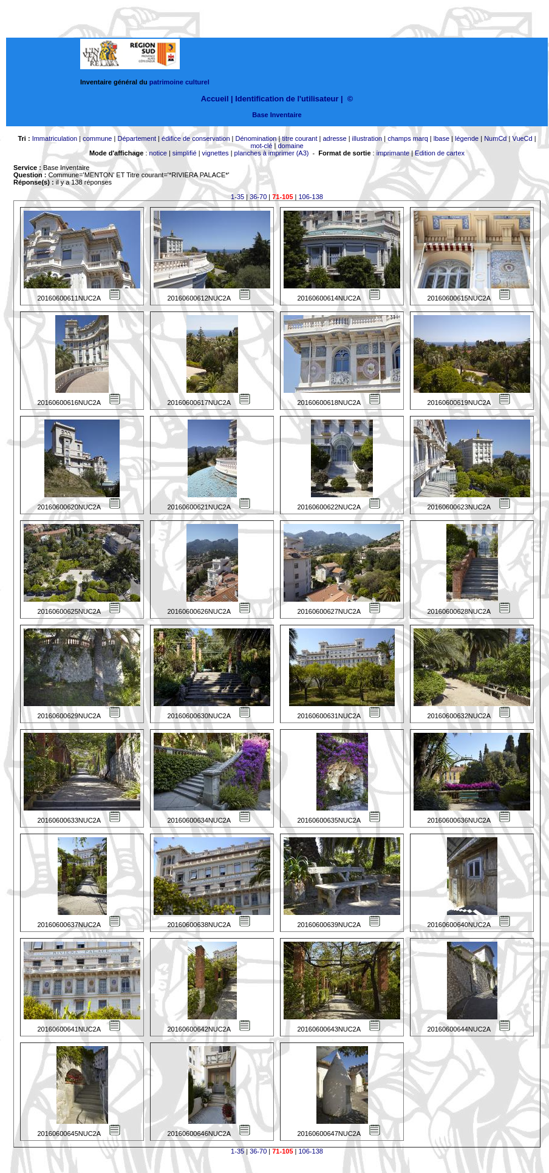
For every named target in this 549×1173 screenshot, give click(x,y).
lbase (441, 138)
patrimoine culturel (179, 82)
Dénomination (256, 138)
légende (467, 138)
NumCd (495, 138)
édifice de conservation (196, 138)
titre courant (299, 138)
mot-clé (261, 145)
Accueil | (217, 98)
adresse (334, 138)
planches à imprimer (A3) (271, 153)
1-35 (237, 196)
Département (136, 138)
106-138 (311, 196)
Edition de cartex (440, 153)
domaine (290, 145)
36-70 (258, 196)
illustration (367, 138)
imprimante (393, 153)
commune (97, 138)
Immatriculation (55, 138)
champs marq (407, 138)
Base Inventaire (276, 114)
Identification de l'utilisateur (286, 98)
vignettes (215, 153)
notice (158, 153)
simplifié (184, 153)
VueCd (522, 138)
